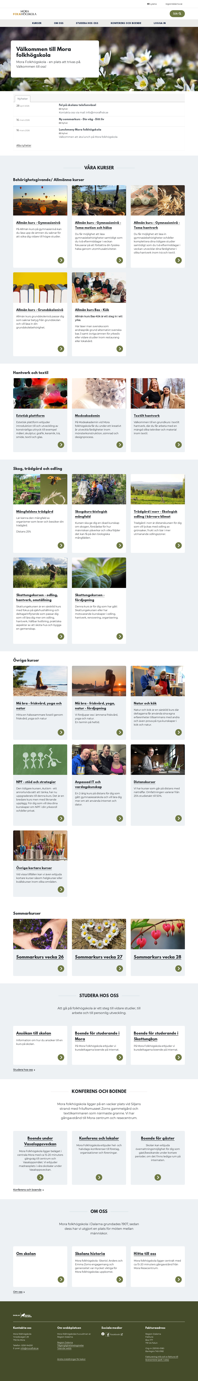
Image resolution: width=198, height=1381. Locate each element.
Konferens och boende (126, 23)
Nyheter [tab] (22, 98)
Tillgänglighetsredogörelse (70, 1345)
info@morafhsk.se (30, 1348)
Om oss (59, 23)
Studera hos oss (87, 23)
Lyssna (152, 4)
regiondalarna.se (173, 4)
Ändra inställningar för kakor (71, 1359)
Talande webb (64, 1348)
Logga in (160, 23)
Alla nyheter (23, 145)
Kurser (37, 23)
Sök (177, 13)
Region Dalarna (65, 1342)
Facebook (113, 1334)
